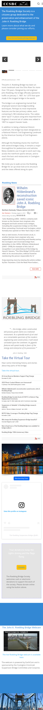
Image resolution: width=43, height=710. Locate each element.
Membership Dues (21, 478)
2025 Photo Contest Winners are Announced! (21, 384)
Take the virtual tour (10, 370)
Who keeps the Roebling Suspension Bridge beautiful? (21, 421)
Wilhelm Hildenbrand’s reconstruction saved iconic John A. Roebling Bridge (8, 195)
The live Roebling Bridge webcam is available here (21, 656)
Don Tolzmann (6, 213)
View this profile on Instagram (15, 511)
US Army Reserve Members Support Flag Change (21, 377)
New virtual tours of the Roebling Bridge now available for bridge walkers (21, 427)
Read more (35, 269)
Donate (21, 567)
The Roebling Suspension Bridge (21, 535)
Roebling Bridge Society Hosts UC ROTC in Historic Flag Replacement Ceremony (21, 399)
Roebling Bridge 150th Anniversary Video (21, 432)
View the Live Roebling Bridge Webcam (22, 38)
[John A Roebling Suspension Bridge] (16, 3)
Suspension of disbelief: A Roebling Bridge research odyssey (21, 407)
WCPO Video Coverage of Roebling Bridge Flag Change (21, 415)
